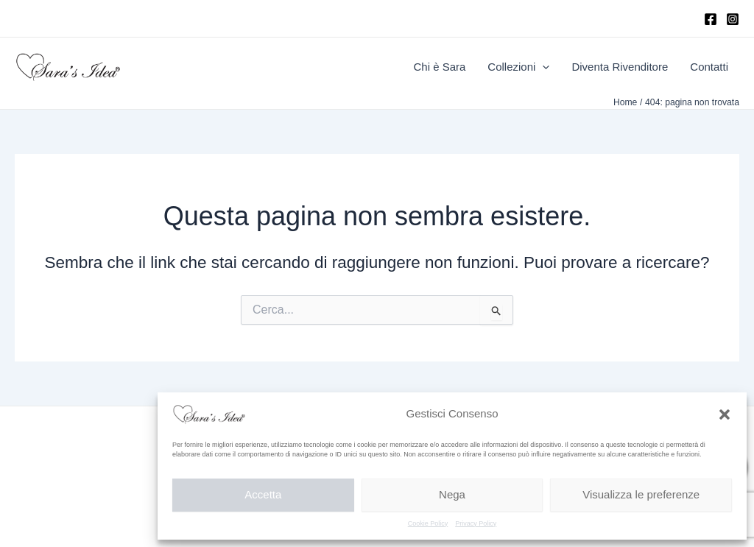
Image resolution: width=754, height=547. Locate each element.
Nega (452, 494)
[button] (724, 414)
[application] (542, 67)
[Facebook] (710, 19)
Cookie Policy (428, 523)
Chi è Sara (439, 66)
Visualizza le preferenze (641, 494)
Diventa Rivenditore (619, 66)
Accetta (262, 494)
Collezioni (518, 67)
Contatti (709, 66)
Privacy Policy (475, 523)
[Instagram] (732, 19)
